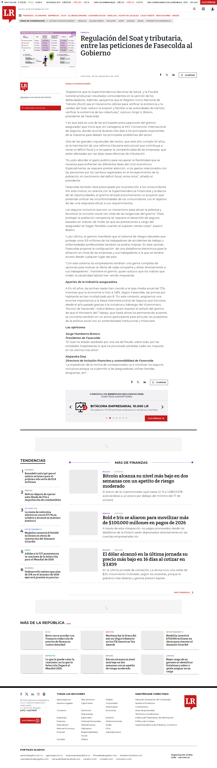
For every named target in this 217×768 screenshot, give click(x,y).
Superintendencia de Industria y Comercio (156, 725)
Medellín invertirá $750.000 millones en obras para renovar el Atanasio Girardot (179, 640)
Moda (27, 550)
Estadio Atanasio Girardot (62, 21)
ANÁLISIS (112, 15)
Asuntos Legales (65, 703)
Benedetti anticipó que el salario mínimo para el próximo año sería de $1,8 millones (40, 478)
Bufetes (110, 632)
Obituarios (86, 728)
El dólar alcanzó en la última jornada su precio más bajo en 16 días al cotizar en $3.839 (145, 559)
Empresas (61, 717)
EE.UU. (48, 632)
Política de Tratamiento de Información (154, 717)
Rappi (121, 21)
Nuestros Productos (145, 703)
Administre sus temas (33, 108)
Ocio (108, 728)
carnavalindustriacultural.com (66, 759)
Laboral (170, 656)
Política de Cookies (144, 721)
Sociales (61, 739)
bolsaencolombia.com (131, 755)
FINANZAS (28, 15)
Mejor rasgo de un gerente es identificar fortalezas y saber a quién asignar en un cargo (179, 665)
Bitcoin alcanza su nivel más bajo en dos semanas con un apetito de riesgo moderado (145, 481)
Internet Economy (65, 728)
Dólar (140, 21)
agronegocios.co (54, 755)
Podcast (61, 732)
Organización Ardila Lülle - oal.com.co (182, 756)
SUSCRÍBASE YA (156, 418)
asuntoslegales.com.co (31, 755)
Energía (28, 490)
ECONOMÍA (41, 15)
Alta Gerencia (87, 699)
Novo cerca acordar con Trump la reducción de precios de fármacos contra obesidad (59, 640)
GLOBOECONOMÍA (77, 15)
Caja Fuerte (87, 703)
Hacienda (29, 470)
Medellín (82, 21)
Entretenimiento (33, 529)
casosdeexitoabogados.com (34, 759)
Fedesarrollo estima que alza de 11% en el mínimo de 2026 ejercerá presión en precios (43, 574)
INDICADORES (163, 15)
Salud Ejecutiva (113, 732)
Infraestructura (88, 725)
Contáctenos (141, 707)
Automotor (31, 508)
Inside (109, 725)
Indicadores (62, 725)
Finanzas (61, 721)
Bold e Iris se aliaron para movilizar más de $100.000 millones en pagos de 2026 (146, 520)
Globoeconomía (114, 721)
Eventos (110, 717)
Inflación (111, 21)
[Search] (194, 9)
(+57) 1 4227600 (28, 710)
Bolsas (109, 656)
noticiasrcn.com (124, 759)
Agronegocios (64, 699)
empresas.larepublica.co (78, 755)
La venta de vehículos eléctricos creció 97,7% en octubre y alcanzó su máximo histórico (43, 516)
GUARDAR (188, 75)
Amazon (131, 21)
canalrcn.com (90, 759)
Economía (111, 710)
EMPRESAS (53, 15)
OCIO (63, 15)
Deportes (50, 656)
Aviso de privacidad (145, 710)
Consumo (61, 710)
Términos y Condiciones (147, 714)
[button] (69, 407)
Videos (84, 739)
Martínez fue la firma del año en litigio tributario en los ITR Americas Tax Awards (121, 640)
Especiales (86, 717)
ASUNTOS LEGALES (128, 15)
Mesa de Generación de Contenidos (153, 699)
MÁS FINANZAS (182, 592)
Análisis (109, 699)
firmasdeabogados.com (105, 755)
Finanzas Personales (91, 721)
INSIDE (175, 15)
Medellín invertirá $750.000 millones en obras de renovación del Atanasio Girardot (42, 537)
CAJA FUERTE (147, 15)
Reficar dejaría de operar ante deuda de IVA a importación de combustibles (43, 497)
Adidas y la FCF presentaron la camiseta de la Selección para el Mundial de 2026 (42, 556)
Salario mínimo (96, 21)
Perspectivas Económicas (158, 21)
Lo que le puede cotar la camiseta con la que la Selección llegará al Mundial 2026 (59, 664)
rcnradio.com (106, 759)
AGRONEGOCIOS (97, 15)
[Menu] (20, 15)
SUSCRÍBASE (208, 2)
